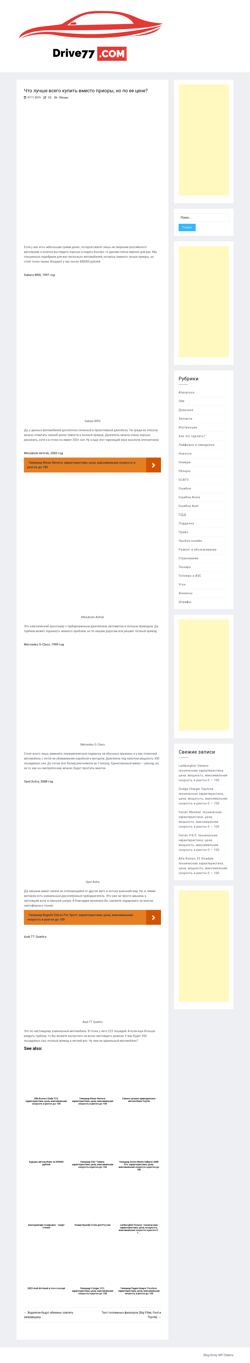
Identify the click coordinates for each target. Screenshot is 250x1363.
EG (50, 97)
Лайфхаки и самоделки (197, 445)
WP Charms (225, 1355)
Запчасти (185, 418)
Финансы (186, 593)
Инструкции (188, 427)
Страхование (188, 558)
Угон (182, 584)
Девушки (186, 410)
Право (183, 532)
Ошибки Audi (188, 506)
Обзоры (63, 97)
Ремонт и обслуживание (198, 549)
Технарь (185, 567)
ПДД (182, 514)
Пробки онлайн (190, 541)
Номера (184, 462)
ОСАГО (184, 480)
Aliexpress (187, 392)
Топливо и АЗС (190, 576)
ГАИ (182, 401)
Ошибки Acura (189, 497)
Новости (185, 453)
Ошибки (185, 488)
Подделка (186, 523)
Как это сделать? (192, 436)
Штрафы (185, 602)
